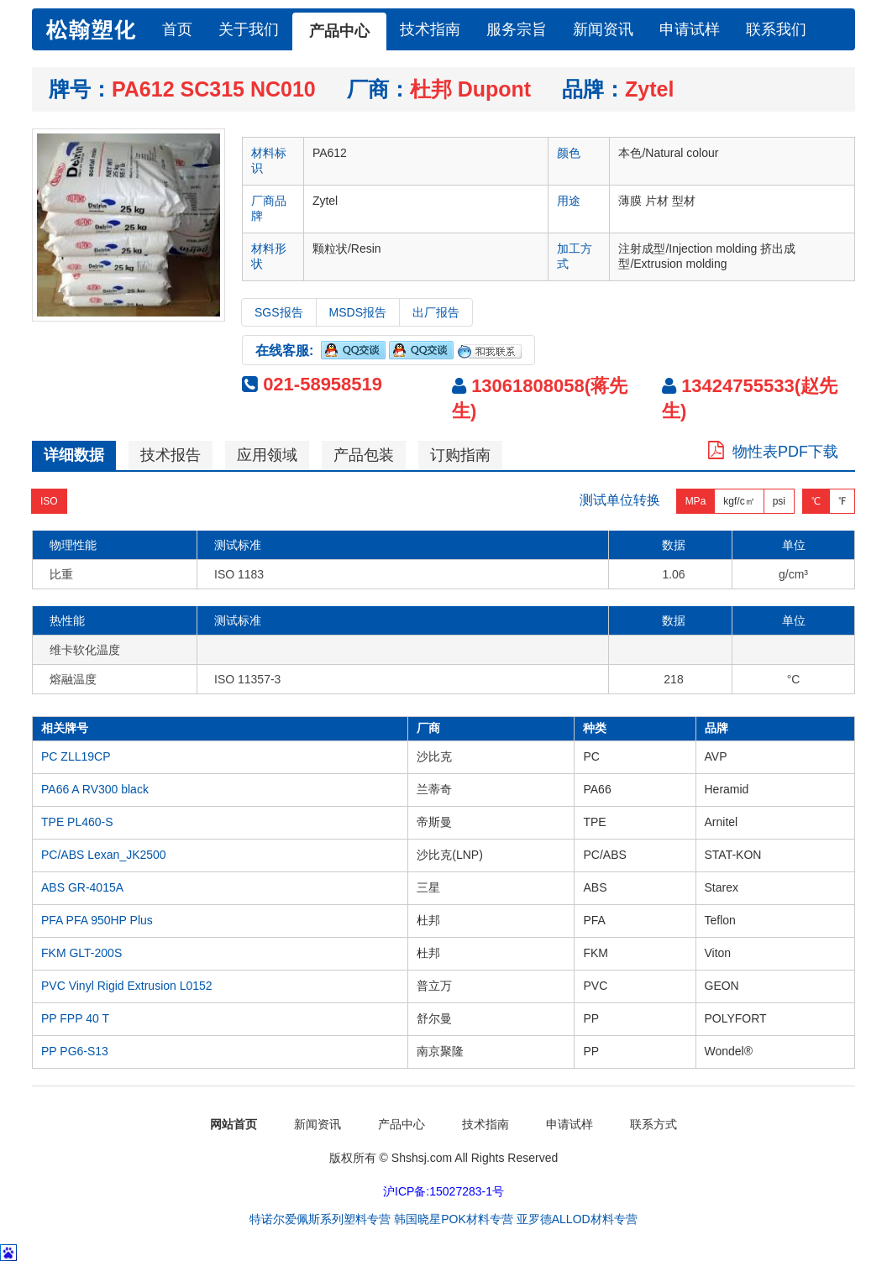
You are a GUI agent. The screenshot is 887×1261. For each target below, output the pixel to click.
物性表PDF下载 (773, 451)
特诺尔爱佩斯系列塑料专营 (320, 1219)
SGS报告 (279, 312)
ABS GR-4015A (82, 887)
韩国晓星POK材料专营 (453, 1219)
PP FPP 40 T (75, 1018)
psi (779, 500)
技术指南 (430, 29)
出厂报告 (435, 312)
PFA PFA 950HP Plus (97, 920)
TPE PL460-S (77, 822)
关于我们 (248, 29)
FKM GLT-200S (81, 953)
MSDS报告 (357, 312)
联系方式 (653, 1124)
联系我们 (776, 29)
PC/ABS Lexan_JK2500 (103, 854)
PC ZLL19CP (75, 756)
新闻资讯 (603, 29)
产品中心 (339, 31)
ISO (49, 500)
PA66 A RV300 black (95, 789)
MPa (695, 500)
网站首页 (233, 1124)
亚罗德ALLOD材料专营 (577, 1219)
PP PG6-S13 (74, 1051)
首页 (177, 29)
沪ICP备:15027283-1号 (443, 1191)
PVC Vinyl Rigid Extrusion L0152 (127, 985)
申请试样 (689, 29)
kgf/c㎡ (738, 500)
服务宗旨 (516, 29)
